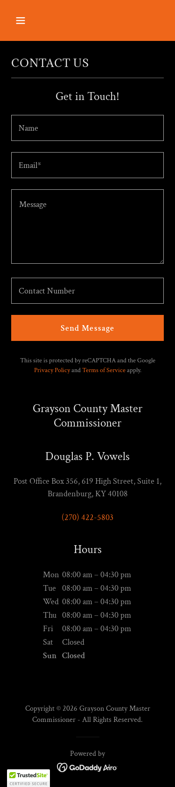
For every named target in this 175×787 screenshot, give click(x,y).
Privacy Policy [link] (52, 370)
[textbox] (87, 128)
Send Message (88, 328)
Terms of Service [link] (104, 370)
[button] (28, 20)
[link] (87, 766)
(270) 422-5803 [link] (87, 517)
